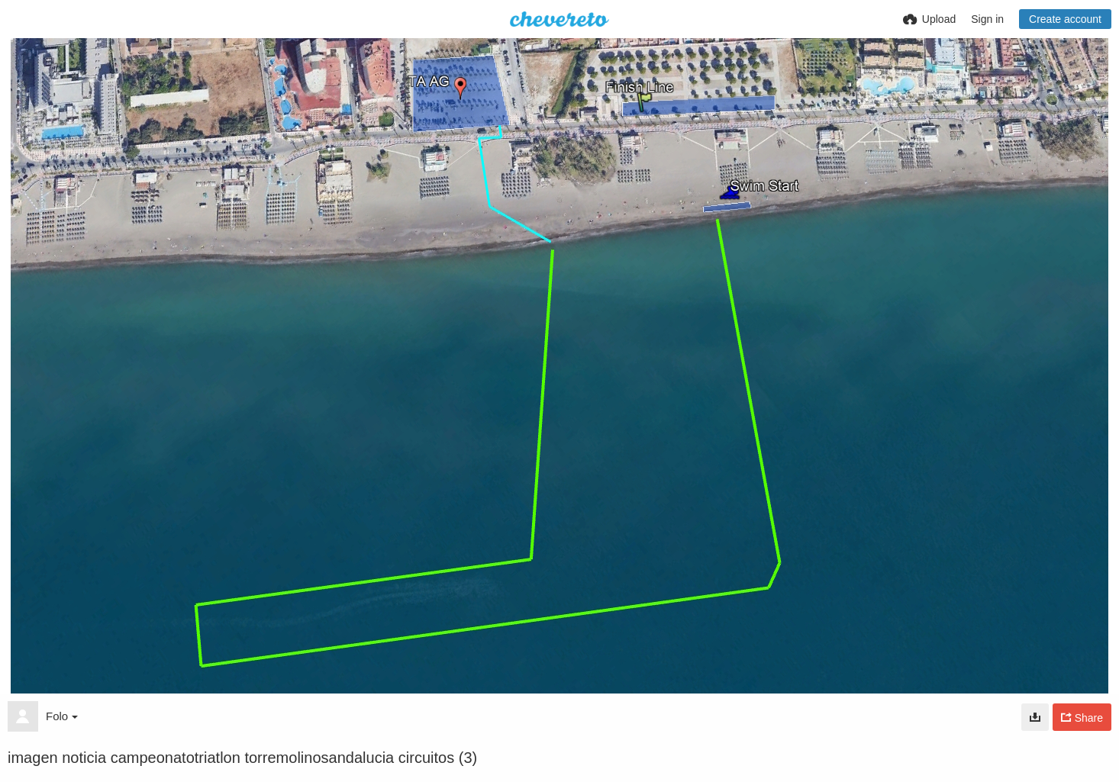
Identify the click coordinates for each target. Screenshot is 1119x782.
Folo (62, 716)
